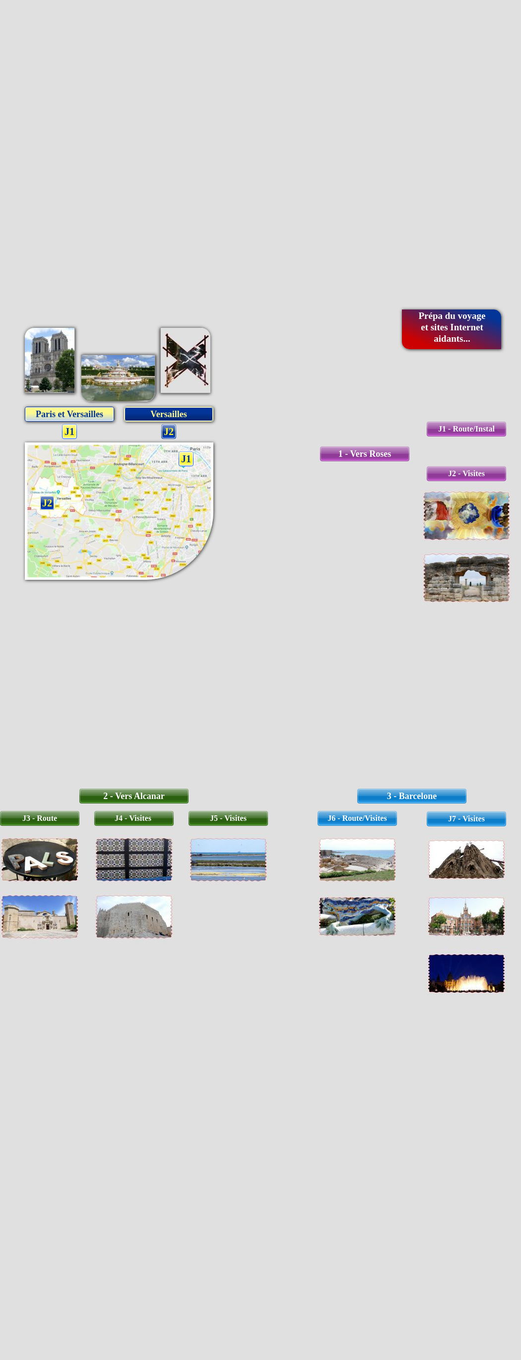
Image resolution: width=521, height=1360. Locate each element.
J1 (69, 431)
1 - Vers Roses (364, 454)
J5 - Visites (228, 818)
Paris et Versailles (69, 414)
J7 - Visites (466, 818)
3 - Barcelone (412, 796)
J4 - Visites (134, 818)
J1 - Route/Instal (466, 429)
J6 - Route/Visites (357, 818)
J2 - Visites (466, 473)
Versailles (168, 414)
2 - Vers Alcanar (134, 796)
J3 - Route (39, 818)
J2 (169, 431)
